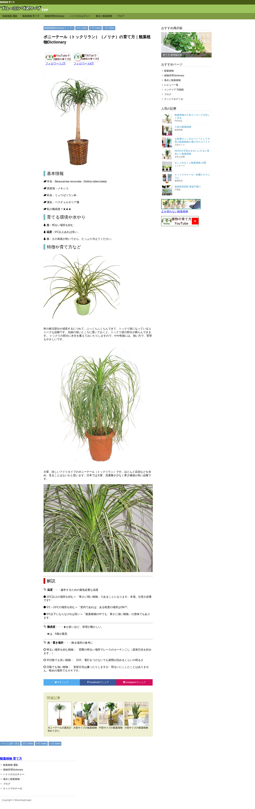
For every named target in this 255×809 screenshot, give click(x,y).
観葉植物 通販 (10, 16)
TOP (45, 9)
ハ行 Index (108, 28)
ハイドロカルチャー (80, 16)
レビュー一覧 (170, 85)
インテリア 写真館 (173, 89)
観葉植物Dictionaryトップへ (59, 28)
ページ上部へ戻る (10, 743)
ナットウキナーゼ (172, 99)
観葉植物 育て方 (31, 16)
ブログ (120, 16)
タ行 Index (81, 28)
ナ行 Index (95, 28)
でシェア (62, 682)
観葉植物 (168, 70)
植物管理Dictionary (54, 16)
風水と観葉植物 (104, 16)
